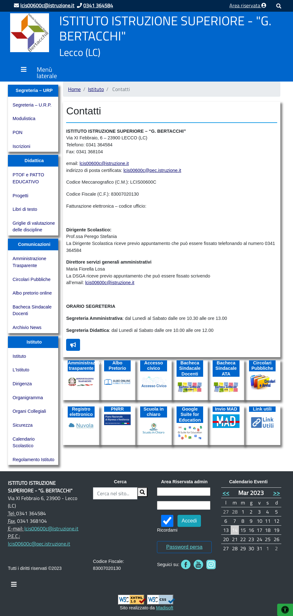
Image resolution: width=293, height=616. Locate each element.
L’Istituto (21, 369)
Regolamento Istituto (33, 459)
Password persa (184, 547)
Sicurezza (23, 425)
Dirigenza (22, 383)
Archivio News (27, 327)
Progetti (20, 195)
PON (17, 132)
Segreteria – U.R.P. (32, 104)
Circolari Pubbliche (32, 279)
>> (276, 492)
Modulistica (24, 118)
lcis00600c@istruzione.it (104, 163)
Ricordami (167, 524)
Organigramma (28, 397)
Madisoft (164, 607)
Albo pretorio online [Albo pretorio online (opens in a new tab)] (32, 293)
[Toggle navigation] (14, 586)
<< (225, 492)
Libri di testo (25, 209)
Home (74, 89)
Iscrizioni (21, 146)
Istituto (19, 356)
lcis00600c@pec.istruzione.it (152, 170)
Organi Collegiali (29, 411)
